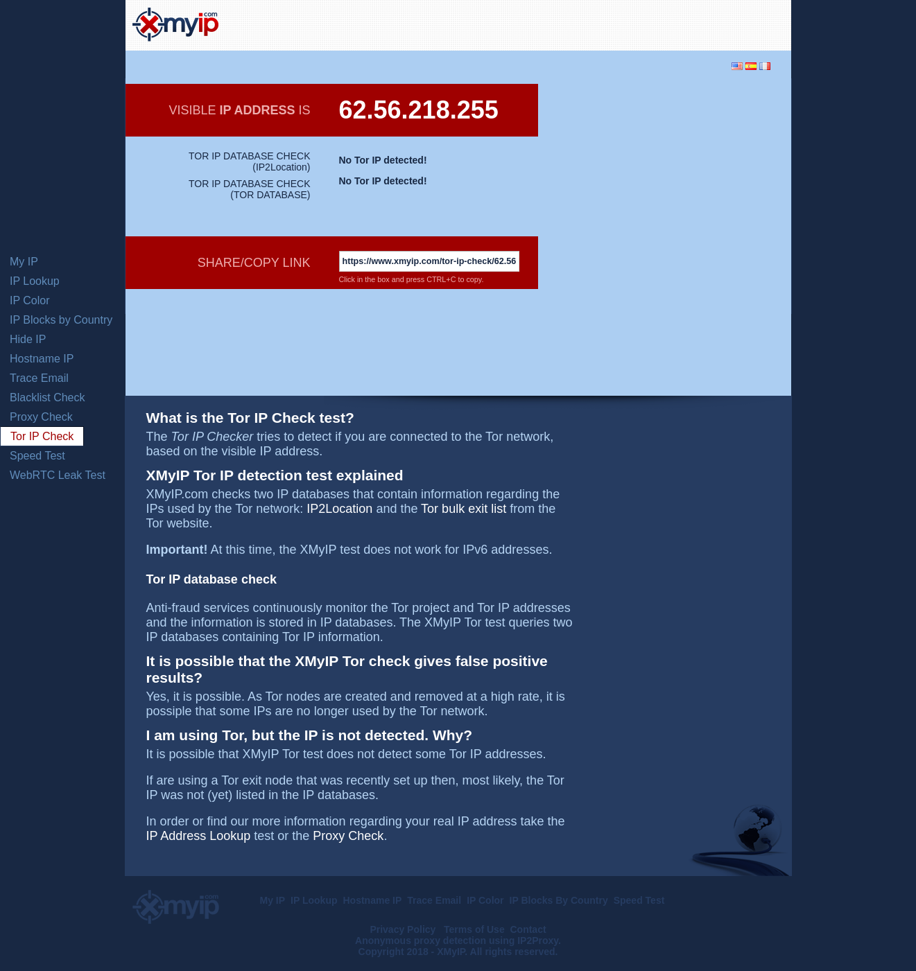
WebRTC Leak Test (57, 475)
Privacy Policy (404, 929)
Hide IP (28, 339)
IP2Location (281, 167)
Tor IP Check (42, 436)
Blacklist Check (47, 397)
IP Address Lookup (198, 836)
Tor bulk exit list (463, 509)
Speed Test (37, 456)
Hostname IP (42, 359)
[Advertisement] (622, 23)
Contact (528, 929)
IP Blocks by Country (61, 320)
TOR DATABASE (270, 194)
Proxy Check (41, 417)
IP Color (30, 300)
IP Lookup (35, 281)
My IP (24, 262)
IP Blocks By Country (559, 900)
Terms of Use (474, 929)
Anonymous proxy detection (420, 940)
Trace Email (39, 378)
